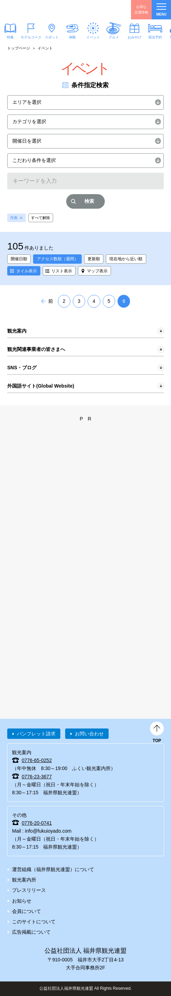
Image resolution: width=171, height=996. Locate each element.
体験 (72, 37)
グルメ (114, 37)
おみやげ (134, 37)
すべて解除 (40, 218)
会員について (26, 911)
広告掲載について (31, 932)
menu (161, 9)
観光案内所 (24, 879)
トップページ (18, 48)
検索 (89, 201)
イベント (93, 37)
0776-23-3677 (37, 776)
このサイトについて (34, 921)
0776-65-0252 (37, 760)
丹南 (14, 218)
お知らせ (21, 901)
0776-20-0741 (37, 823)
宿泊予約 (155, 37)
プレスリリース (29, 890)
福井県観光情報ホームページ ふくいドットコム (38, 9)
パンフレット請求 (36, 733)
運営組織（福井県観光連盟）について (53, 869)
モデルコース (31, 37)
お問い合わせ (89, 733)
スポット (52, 37)
